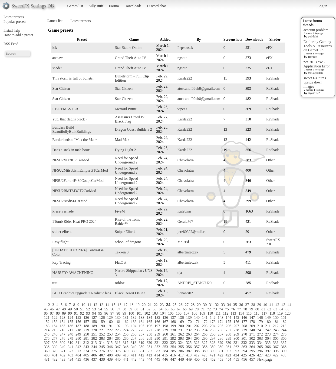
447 (173, 359)
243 (276, 330)
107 (186, 313)
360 (220, 347)
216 (62, 330)
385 (173, 351)
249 (78, 334)
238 (236, 330)
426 (252, 355)
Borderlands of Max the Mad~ (74, 140)
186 (70, 326)
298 (220, 338)
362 (236, 347)
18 (131, 305)
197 (157, 326)
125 (78, 317)
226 (141, 330)
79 (251, 309)
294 (189, 338)
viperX (182, 109)
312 (86, 343)
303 (260, 338)
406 (94, 355)
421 (212, 355)
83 (275, 309)
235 (212, 330)
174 (220, 322)
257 (141, 334)
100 (131, 313)
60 (136, 309)
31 (211, 305)
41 (271, 305)
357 (197, 347)
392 (228, 351)
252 (102, 334)
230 (173, 330)
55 (106, 309)
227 (149, 330)
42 (277, 305)
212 (275, 326)
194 (133, 326)
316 (117, 343)
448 (181, 359)
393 (236, 351)
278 (62, 338)
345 (102, 347)
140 (197, 317)
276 (46, 338)
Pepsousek (185, 48)
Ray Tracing (61, 262)
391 (220, 351)
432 (54, 359)
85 (287, 309)
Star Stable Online (128, 48)
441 (125, 359)
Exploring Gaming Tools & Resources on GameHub (317, 46)
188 (86, 326)
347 (118, 347)
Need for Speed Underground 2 (126, 160)
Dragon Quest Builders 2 (133, 129)
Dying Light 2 (125, 150)
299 (228, 338)
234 (205, 330)
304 (268, 338)
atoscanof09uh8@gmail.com (198, 88)
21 (150, 305)
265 (205, 334)
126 (86, 317)
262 (181, 334)
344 (94, 347)
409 (118, 355)
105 (171, 313)
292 (173, 338)
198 (165, 326)
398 (276, 351)
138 (181, 317)
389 (205, 351)
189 (94, 326)
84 (281, 309)
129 (110, 317)
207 (236, 326)
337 (283, 343)
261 (173, 334)
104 (163, 313)
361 (228, 347)
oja (179, 273)
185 (62, 326)
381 (141, 351)
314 (102, 343)
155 (70, 322)
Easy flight (60, 242)
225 (133, 330)
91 (76, 313)
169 (181, 322)
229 (165, 330)
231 (181, 330)
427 (260, 355)
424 (236, 355)
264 (197, 334)
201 (189, 326)
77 (239, 309)
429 (275, 355)
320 (149, 343)
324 (181, 343)
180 (268, 322)
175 (228, 322)
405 (86, 355)
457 (252, 359)
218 (78, 330)
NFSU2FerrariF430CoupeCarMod (77, 181)
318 (133, 343)
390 (212, 351)
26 (181, 305)
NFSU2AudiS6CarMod (69, 201)
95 (100, 313)
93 (88, 313)
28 (193, 305)
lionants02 (185, 293)
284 (110, 338)
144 (228, 317)
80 (257, 309)
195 (141, 326)
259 (157, 334)
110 (210, 313)
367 (276, 347)
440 (118, 359)
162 (125, 322)
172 (205, 322)
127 (94, 317)
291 (165, 338)
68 (185, 309)
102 (147, 313)
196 (149, 326)
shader (57, 68)
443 (141, 359)
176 (236, 322)
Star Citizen (61, 88)
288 (141, 338)
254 (118, 334)
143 (220, 317)
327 (204, 343)
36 (241, 305)
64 (160, 309)
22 (156, 305)
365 (260, 347)
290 (157, 338)
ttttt (54, 283)
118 (272, 313)
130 (118, 317)
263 (189, 334)
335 (267, 343)
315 (109, 343)
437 (94, 359)
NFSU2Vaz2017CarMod (70, 160)
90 (70, 313)
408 (110, 355)
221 (102, 330)
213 (283, 326)
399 (284, 351)
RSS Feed (10, 44)
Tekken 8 (121, 252)
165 (149, 322)
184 (54, 326)
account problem (315, 30)
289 (149, 338)
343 (86, 347)
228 (157, 330)
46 (52, 309)
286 (125, 338)
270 (244, 334)
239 (244, 330)
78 (245, 309)
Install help (11, 30)
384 (165, 351)
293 (181, 338)
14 (107, 305)
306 (284, 338)
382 (149, 351)
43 (283, 305)
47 (58, 309)
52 (88, 309)
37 (247, 305)
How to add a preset (18, 35)
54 (100, 309)
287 (133, 338)
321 (157, 343)
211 (267, 326)
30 (205, 305)
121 (46, 317)
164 (141, 322)
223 (118, 330)
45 (46, 309)
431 (46, 359)
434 (70, 359)
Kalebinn (184, 211)
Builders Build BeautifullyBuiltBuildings (71, 129)
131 (125, 317)
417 (181, 355)
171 (197, 322)
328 (212, 343)
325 (188, 343)
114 (241, 313)
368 (284, 347)
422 (220, 355)
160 (110, 322)
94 (94, 313)
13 (101, 305)
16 (119, 305)
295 (197, 338)
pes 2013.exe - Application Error (316, 64)
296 (205, 338)
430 (283, 355)
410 (125, 355)
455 (236, 359)
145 (236, 317)
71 (203, 309)
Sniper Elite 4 (125, 232)
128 (102, 317)
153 (54, 322)
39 (259, 305)
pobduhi (313, 36)
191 (110, 326)
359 (212, 347)
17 (125, 305)
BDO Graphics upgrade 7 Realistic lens (81, 293)
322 (165, 343)
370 (54, 351)
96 (106, 313)
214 (46, 330)
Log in (322, 6)
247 (62, 334)
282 (94, 338)
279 (70, 338)
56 (112, 309)
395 (252, 351)
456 (244, 359)
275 (284, 334)
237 (228, 330)
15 (113, 305)
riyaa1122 (314, 93)
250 (86, 334)
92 (82, 313)
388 (197, 351)
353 (165, 347)
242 (268, 330)
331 (236, 343)
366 (268, 347)
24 (168, 304)
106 (178, 313)
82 (269, 309)
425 (244, 355)
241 (260, 330)
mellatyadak (315, 72)
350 (141, 347)
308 (54, 343)
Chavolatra (185, 160)
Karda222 (184, 78)
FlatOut (120, 262)
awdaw (57, 58)
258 (149, 334)
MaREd (183, 242)
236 (220, 330)
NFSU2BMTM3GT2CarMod (74, 191)
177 (244, 322)
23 (162, 305)
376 (102, 351)
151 (284, 317)
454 (228, 359)
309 (62, 343)
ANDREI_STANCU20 (194, 283)
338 (46, 347)
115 (248, 313)
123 (62, 317)
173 (212, 322)
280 (78, 338)
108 (194, 313)
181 (276, 322)
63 (154, 309)
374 (86, 351)
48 (64, 309)
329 (220, 343)
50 (76, 309)
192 (118, 326)
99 (124, 313)
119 (280, 313)
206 (228, 326)
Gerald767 (185, 221)
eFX (269, 48)
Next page (264, 359)
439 (110, 359)
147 (252, 317)
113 (233, 313)
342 (78, 347)
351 (149, 347)
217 (70, 330)
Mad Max (122, 140)
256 (133, 334)
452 (212, 359)
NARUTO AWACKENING (72, 273)
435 (78, 359)
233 (197, 330)
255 (125, 334)
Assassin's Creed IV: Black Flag (130, 119)
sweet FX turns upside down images (314, 82)
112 (225, 313)
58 (124, 309)
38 (253, 305)
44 (289, 305)
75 (227, 309)
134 (149, 317)
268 (228, 334)
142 (212, 317)
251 (94, 334)
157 (86, 322)
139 (189, 317)
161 (118, 322)
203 (205, 326)
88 (58, 313)
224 (125, 330)
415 (165, 355)
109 (202, 313)
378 (118, 351)
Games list (75, 6)
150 (276, 317)
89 (64, 313)
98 (118, 313)
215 (54, 330)
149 (268, 317)
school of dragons (128, 242)
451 (205, 359)
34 (229, 305)
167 (165, 322)
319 (141, 343)
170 (189, 322)
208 (244, 326)
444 (149, 359)
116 (256, 313)
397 (268, 351)
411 (133, 355)
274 (276, 334)
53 (94, 309)
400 (46, 355)
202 (197, 326)
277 (54, 338)
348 (125, 347)
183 (46, 326)
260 (165, 334)
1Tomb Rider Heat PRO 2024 (74, 221)
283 (102, 338)
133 (141, 317)
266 (212, 334)
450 (197, 359)
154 (62, 322)
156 (78, 322)
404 (78, 355)
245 (46, 334)
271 (252, 334)
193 (125, 326)
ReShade (273, 78)
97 (112, 313)
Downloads (132, 6)
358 (205, 347)
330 (228, 343)
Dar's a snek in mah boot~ (71, 150)
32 (217, 305)
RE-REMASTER (65, 109)
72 (209, 309)
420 (204, 355)
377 (110, 351)
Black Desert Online (130, 293)
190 (102, 326)
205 (220, 326)
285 (118, 338)
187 (78, 326)
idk (54, 48)
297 (212, 338)
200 (181, 326)
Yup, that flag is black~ (69, 119)
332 (244, 343)
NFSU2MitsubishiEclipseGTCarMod (80, 170)
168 (173, 322)
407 (102, 355)
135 (157, 317)
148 (260, 317)
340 (62, 347)
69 (191, 309)
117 (264, 313)
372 (70, 351)
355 (181, 347)
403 (70, 355)
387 (189, 351)
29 (199, 305)
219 (86, 330)
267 (220, 334)
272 (260, 334)
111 (218, 313)
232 (189, 330)
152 (46, 322)
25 (175, 305)
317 (125, 343)
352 (157, 347)
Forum (114, 6)
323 (173, 343)
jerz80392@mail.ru (191, 232)
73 (215, 309)
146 (244, 317)
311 (78, 343)
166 (157, 322)
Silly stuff (96, 6)
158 (94, 322)
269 (236, 334)
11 (89, 305)
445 (157, 359)
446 (165, 359)
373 (78, 351)
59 (130, 309)
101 (139, 313)
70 (197, 309)
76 (233, 309)
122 (54, 317)
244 (284, 330)
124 (70, 317)
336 (275, 343)
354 (173, 347)
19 (137, 305)
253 (110, 334)
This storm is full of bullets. (73, 78)
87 (52, 313)
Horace (312, 56)
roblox (120, 283)
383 (157, 351)
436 (86, 359)
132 (133, 317)
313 (94, 343)
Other (270, 160)
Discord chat (156, 6)
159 (102, 322)
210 (260, 326)
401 (54, 355)
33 (223, 305)
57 (118, 309)
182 (284, 322)
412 (141, 355)
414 (157, 355)
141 (205, 317)
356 (189, 347)
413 (149, 355)
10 (83, 305)
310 (70, 343)
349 (133, 347)
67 (179, 309)
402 (62, 355)
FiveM (120, 211)
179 (260, 322)
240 (252, 330)
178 (252, 322)
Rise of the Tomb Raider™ (127, 221)
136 (165, 317)
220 (94, 330)
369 (46, 351)
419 (196, 355)
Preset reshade (63, 211)
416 (173, 355)
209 (252, 326)
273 (268, 334)
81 (263, 309)
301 (244, 338)
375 (94, 351)
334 (260, 343)
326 (196, 343)
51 (82, 309)
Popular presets (14, 21)
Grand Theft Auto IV (130, 58)
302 (252, 338)
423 (228, 355)
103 (155, 313)
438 (102, 359)
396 (260, 351)
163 (133, 322)
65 (166, 309)
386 (181, 351)
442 (133, 359)
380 (133, 351)
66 (173, 309)
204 (212, 326)
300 (236, 338)
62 (148, 309)
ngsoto (182, 58)
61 (142, 309)
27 (187, 305)
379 (125, 351)
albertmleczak (187, 252)
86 (46, 313)
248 (70, 334)
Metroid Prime (126, 109)
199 (173, 326)
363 (244, 347)
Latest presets (13, 17)
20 (143, 305)
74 (221, 309)
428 (267, 355)
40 (265, 305)
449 (189, 359)
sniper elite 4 (62, 232)
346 (110, 347)
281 (86, 338)
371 (62, 351)
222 (110, 330)
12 (95, 305)
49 (70, 309)
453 (220, 359)
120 (287, 313)
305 (276, 338)
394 (244, 351)
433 (62, 359)
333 (252, 343)
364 (252, 347)
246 (54, 334)
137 (173, 317)
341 (70, 347)
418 (188, 355)
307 (46, 343)
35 (235, 305)
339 (54, 347)
